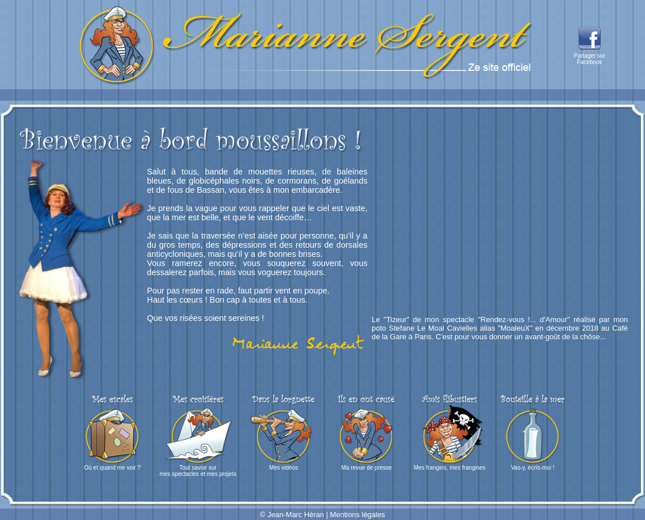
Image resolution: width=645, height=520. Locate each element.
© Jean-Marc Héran (292, 514)
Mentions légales (357, 514)
